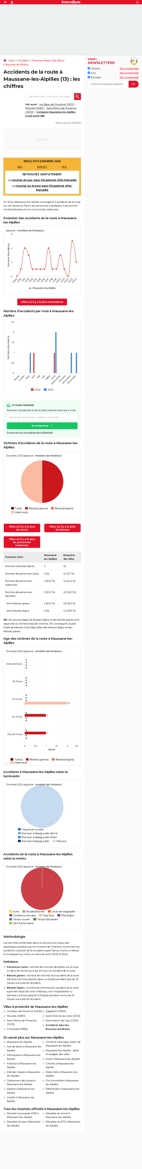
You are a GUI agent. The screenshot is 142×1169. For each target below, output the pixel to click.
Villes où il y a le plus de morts (22, 528)
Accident (23, 60)
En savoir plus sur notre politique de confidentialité (30, 432)
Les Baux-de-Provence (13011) (56, 104)
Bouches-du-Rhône (16, 64)
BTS (64, 167)
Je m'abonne (40, 425)
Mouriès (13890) (16, 1015)
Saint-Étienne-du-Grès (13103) (63, 1015)
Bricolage (94, 77)
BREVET (42, 167)
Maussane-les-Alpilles (19, 1042)
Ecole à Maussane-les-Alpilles (63, 1059)
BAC (20, 167)
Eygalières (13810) (56, 1011)
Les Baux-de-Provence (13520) (24, 1011)
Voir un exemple (129, 68)
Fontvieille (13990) (17, 1029)
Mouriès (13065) (34, 108)
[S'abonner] (113, 84)
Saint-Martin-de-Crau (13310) (62, 1020)
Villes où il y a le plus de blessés (62, 528)
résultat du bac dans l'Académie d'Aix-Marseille (44, 180)
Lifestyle (94, 68)
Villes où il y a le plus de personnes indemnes (22, 542)
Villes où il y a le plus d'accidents (42, 302)
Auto (12, 60)
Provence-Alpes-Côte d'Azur (48, 60)
